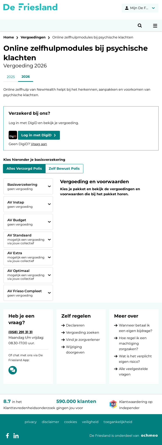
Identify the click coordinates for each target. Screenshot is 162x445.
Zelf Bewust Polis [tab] (64, 169)
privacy (31, 422)
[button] (39, 135)
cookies (70, 422)
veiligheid (90, 422)
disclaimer (50, 422)
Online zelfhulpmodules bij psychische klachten (92, 37)
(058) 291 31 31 (20, 332)
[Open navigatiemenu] (155, 25)
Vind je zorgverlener (83, 340)
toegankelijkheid (118, 422)
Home (8, 37)
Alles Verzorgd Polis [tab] (24, 169)
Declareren (75, 325)
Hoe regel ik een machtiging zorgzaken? (133, 343)
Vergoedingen (33, 37)
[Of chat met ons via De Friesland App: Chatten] (12, 370)
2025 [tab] (11, 77)
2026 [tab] (26, 77)
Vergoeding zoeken (82, 332)
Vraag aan (39, 144)
